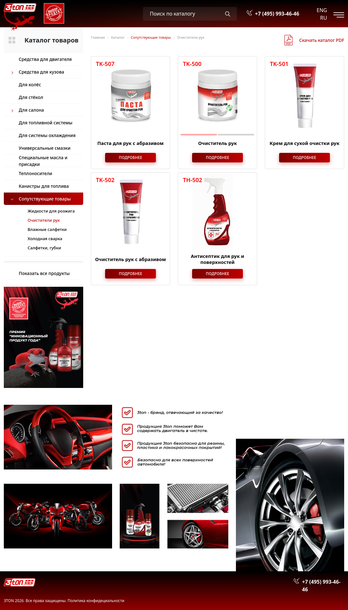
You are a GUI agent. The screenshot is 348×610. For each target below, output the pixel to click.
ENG (322, 10)
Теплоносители (35, 173)
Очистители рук (190, 37)
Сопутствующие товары (45, 199)
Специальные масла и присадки (43, 160)
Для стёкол (31, 97)
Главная (98, 37)
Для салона (31, 110)
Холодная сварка (45, 238)
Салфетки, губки (44, 248)
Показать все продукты (44, 273)
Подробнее (130, 157)
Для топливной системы (45, 123)
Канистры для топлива (44, 186)
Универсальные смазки (44, 148)
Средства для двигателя (45, 59)
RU (323, 17)
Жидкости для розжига (51, 211)
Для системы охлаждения (47, 135)
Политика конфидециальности (96, 600)
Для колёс (30, 85)
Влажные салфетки (47, 229)
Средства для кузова (41, 72)
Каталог (118, 37)
